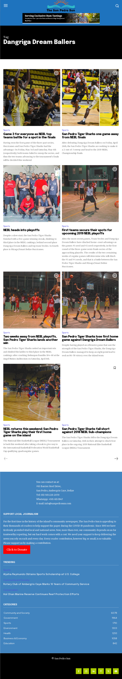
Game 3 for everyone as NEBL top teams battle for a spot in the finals (29, 136)
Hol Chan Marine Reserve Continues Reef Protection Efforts (41, 594)
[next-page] (116, 458)
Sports (6, 130)
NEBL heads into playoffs (21, 230)
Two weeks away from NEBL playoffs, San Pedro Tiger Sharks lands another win (30, 340)
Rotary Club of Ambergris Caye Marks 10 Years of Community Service (46, 584)
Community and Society (16, 580)
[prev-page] (5, 458)
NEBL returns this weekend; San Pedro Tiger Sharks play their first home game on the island (30, 432)
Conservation (10, 590)
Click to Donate (17, 549)
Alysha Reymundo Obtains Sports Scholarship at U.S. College (41, 574)
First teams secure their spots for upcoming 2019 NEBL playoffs (87, 232)
